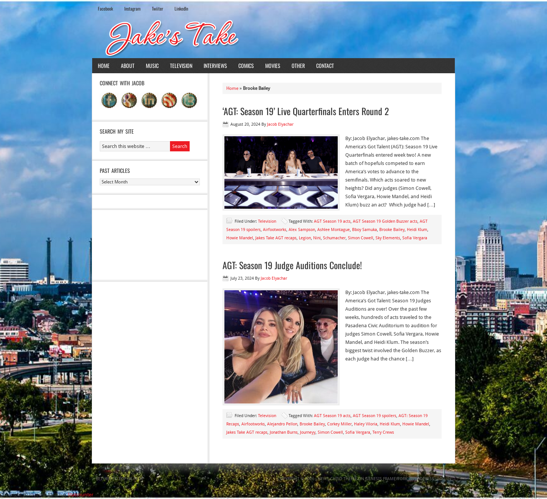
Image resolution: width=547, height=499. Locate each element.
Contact (325, 65)
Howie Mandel (239, 238)
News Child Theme (337, 478)
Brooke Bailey (392, 229)
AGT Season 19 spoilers (374, 415)
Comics (246, 65)
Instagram (132, 8)
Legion (305, 238)
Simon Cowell (360, 238)
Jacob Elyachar (280, 124)
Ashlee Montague (333, 229)
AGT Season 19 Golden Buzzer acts (385, 221)
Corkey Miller (339, 424)
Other (298, 65)
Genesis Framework (386, 478)
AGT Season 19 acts (332, 221)
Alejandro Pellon (282, 424)
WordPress (422, 478)
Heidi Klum (417, 229)
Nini (317, 238)
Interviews (215, 65)
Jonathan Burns (284, 432)
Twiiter (157, 8)
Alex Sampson (302, 229)
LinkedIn (181, 8)
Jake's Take (273, 37)
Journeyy (307, 432)
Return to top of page (120, 478)
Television (181, 65)
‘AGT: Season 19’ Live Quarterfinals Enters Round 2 (306, 111)
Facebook (105, 8)
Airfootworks (274, 229)
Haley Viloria (365, 424)
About (127, 65)
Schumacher (334, 238)
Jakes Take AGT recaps (276, 238)
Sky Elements (387, 238)
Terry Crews (383, 432)
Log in (444, 478)
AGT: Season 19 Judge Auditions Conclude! (292, 265)
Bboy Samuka (364, 229)
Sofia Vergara (414, 238)
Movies (272, 65)
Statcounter (80, 494)
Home (104, 65)
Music (152, 65)
